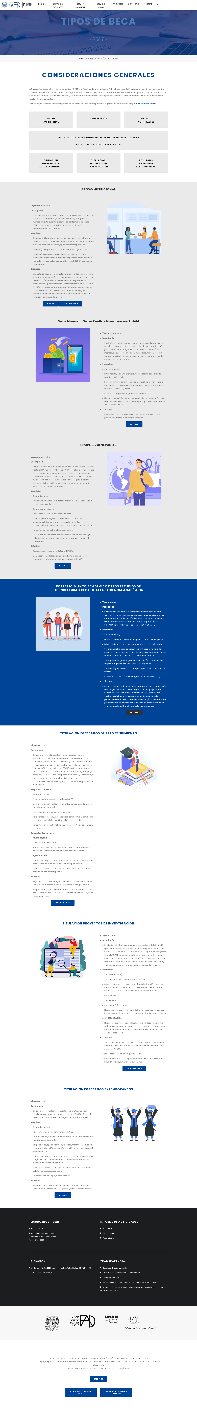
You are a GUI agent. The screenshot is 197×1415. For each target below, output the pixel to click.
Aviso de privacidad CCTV (80, 1392)
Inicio (81, 58)
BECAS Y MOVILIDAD (81, 5)
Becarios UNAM (70, 303)
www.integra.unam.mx (146, 103)
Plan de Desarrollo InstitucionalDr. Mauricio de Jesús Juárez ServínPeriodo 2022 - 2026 (42, 1236)
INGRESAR (148, 4)
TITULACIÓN (118, 4)
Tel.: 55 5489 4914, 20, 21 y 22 (42, 1273)
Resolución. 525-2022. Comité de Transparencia (121, 1273)
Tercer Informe (108, 1238)
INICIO (41, 4)
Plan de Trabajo (37, 1228)
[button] (158, 4)
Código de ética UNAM (111, 1277)
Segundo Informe (109, 1233)
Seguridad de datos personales (115, 1268)
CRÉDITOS (98, 1379)
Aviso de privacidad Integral (116, 1392)
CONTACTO (133, 4)
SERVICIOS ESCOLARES (58, 5)
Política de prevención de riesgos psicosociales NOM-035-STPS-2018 (129, 1282)
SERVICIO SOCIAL (101, 5)
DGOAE (50, 303)
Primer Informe (108, 1228)
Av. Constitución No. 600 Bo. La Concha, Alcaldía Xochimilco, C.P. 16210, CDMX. (61, 1268)
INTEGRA (134, 424)
